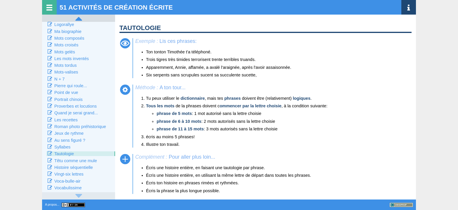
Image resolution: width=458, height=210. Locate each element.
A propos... (52, 204)
